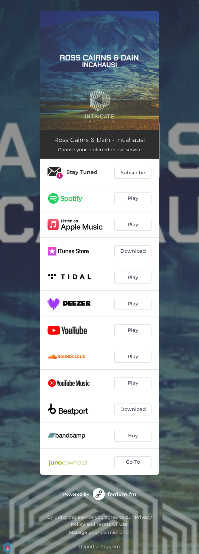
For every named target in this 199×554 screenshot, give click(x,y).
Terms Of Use (112, 524)
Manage (78, 532)
